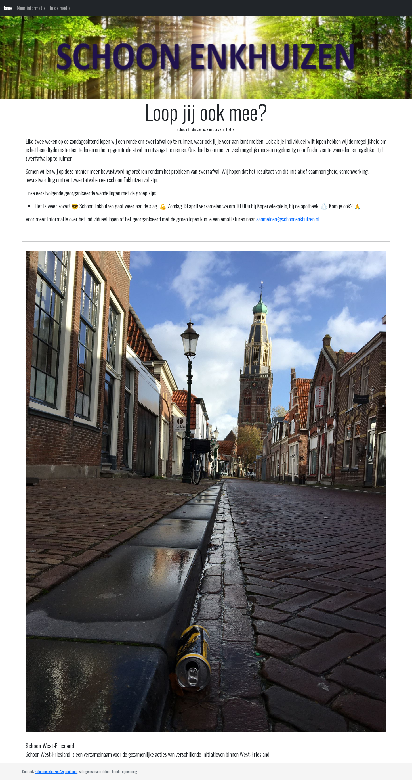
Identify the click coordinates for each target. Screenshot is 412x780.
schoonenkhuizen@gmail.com (56, 771)
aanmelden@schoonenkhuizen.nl (287, 219)
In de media (60, 8)
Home (7, 8)
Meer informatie (31, 8)
